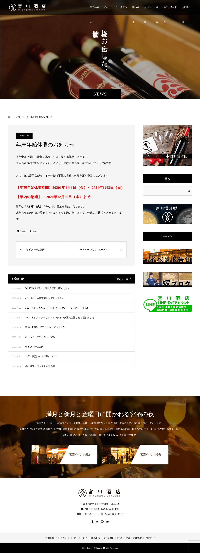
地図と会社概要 (170, 10)
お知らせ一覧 (121, 279)
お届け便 (147, 10)
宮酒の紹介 (94, 10)
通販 (157, 10)
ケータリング (121, 10)
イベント (107, 10)
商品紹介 (135, 10)
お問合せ (185, 10)
